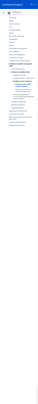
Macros (11, 33)
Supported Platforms (17, 108)
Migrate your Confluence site (18, 111)
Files (10, 27)
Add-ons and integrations (17, 54)
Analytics (12, 42)
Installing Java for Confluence (22, 81)
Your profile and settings (16, 36)
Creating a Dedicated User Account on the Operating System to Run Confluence (23, 97)
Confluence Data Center (16, 114)
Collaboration (13, 39)
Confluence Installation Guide (20, 72)
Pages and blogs (14, 24)
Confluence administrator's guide (19, 61)
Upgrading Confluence (18, 105)
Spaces (11, 21)
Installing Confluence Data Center (23, 78)
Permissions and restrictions (18, 48)
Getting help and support (17, 125)
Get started (12, 18)
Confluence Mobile (15, 30)
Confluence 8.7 (17, 12)
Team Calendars (14, 51)
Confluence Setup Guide (18, 102)
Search (31, 4)
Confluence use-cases (16, 58)
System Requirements (18, 69)
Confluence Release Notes (17, 122)
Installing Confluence (19, 75)
